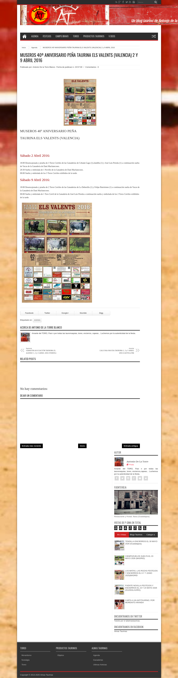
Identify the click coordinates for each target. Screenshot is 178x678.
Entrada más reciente (31, 446)
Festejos (47, 36)
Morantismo (27, 655)
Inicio (24, 47)
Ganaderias (98, 660)
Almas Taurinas (120, 631)
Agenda (34, 36)
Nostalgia (25, 660)
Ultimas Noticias (100, 665)
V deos (112, 36)
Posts (130, 465)
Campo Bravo (61, 36)
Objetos (60, 655)
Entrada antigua (131, 446)
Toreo (76, 36)
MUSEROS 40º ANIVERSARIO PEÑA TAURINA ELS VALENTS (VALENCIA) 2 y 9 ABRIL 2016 (79, 57)
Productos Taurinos (93, 36)
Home (24, 36)
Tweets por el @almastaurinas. (127, 621)
